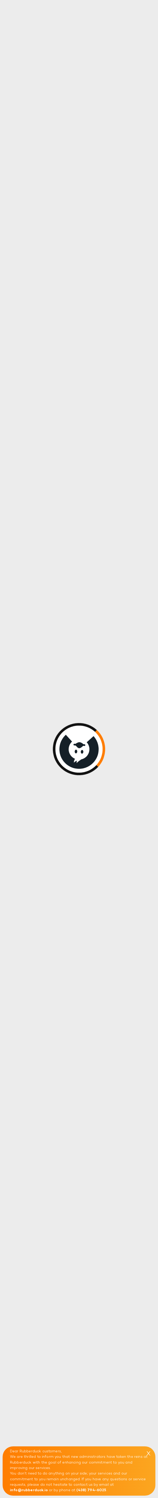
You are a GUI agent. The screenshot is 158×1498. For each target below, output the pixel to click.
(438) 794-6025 (91, 1490)
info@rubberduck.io (29, 1490)
